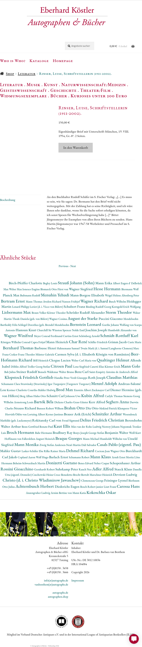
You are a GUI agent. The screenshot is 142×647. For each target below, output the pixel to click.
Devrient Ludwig (125, 474)
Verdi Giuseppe (79, 378)
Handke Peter (62, 378)
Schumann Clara (11, 384)
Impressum (77, 580)
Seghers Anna (118, 402)
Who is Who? (13, 60)
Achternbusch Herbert (35, 486)
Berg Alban (26, 396)
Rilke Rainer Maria (55, 451)
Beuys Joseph (81, 433)
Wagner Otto (118, 451)
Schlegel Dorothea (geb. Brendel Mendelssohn (44, 325)
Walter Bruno (67, 372)
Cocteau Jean (102, 451)
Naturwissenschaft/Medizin (93, 84)
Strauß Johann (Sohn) (76, 283)
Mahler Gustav (11, 451)
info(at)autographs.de (56, 580)
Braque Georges (69, 438)
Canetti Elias (97, 366)
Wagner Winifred (19, 335)
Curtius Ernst (71, 336)
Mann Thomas (34, 301)
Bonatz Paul (47, 426)
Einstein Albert (83, 390)
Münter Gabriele (45, 354)
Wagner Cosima (58, 319)
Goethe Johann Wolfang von (118, 325)
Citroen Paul (62, 366)
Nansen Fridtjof (71, 301)
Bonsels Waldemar (48, 372)
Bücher (58, 96)
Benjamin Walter (117, 432)
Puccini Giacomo (111, 318)
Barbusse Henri (45, 348)
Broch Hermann (21, 432)
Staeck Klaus (123, 469)
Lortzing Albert (36, 414)
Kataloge (39, 60)
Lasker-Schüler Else (33, 451)
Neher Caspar (102, 463)
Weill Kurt (135, 433)
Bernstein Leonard (86, 324)
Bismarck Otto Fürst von (54, 289)
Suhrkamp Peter (67, 469)
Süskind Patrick (108, 408)
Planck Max (11, 295)
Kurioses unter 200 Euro (99, 96)
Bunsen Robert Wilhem (50, 408)
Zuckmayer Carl (101, 390)
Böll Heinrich (41, 360)
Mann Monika (27, 444)
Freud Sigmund (71, 420)
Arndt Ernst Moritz (123, 457)
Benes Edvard (86, 463)
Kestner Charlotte (17, 390)
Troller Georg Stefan (39, 366)
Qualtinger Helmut (113, 360)
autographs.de (60, 592)
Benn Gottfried (30, 426)
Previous (63, 266)
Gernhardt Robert (44, 469)
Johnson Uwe (73, 396)
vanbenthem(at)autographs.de (51, 584)
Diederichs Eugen (67, 486)
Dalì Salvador (89, 445)
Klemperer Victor (127, 408)
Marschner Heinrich (101, 475)
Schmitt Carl (56, 396)
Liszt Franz (110, 487)
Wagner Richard (94, 301)
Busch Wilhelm (118, 301)
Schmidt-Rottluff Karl (119, 335)
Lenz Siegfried (81, 366)
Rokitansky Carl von (47, 420)
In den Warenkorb (75, 147)
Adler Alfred (103, 469)
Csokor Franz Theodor (22, 354)
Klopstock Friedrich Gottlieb (29, 377)
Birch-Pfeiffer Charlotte (26, 283)
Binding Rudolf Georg (99, 307)
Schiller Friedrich (98, 342)
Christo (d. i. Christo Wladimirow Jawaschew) (42, 480)
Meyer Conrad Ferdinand (48, 336)
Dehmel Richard (80, 450)
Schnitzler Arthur (107, 414)
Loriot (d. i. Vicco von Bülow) (47, 307)
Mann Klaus (101, 457)
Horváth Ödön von (16, 414)
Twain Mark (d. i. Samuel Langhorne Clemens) (106, 348)
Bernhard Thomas (18, 348)
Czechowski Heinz (43, 475)
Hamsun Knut (26, 330)
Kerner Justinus (55, 414)
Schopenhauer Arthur (125, 463)
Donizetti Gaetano (62, 463)
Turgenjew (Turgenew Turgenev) (72, 384)
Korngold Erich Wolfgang (126, 307)
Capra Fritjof (38, 342)
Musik (33, 84)
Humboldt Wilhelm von (114, 439)
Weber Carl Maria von (84, 360)
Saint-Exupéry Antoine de (104, 372)
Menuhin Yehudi (55, 295)
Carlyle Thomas (114, 396)
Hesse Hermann (107, 289)
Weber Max (15, 289)
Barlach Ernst (59, 457)
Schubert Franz (75, 306)
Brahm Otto (75, 408)
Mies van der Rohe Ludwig (86, 426)
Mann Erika (104, 283)
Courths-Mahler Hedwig (42, 390)
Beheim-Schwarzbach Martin (29, 463)
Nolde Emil (78, 330)
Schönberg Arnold (89, 336)
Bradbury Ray (63, 432)
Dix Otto (92, 408)
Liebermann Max (17, 312)
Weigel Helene (113, 295)
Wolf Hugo (42, 457)
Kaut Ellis (62, 426)
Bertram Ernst (13, 301)
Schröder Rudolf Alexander (86, 312)
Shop (10, 73)
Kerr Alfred (97, 402)
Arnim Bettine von (61, 493)
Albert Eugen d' (122, 283)
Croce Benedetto (63, 475)
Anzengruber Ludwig (38, 493)
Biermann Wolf (130, 289)
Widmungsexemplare (23, 96)
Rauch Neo (85, 469)
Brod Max (65, 389)
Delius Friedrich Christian (102, 420)
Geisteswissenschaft (23, 90)
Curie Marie (134, 342)
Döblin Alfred (19, 366)
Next (73, 266)
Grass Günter (81, 402)
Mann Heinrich (57, 342)
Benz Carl (82, 371)
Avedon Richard (52, 301)
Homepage (63, 60)
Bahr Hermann (44, 433)
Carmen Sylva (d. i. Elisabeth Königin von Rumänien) (93, 354)
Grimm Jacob (118, 342)
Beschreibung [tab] (7, 200)
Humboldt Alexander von (122, 330)
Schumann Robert (79, 457)
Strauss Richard (25, 408)
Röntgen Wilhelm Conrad (16, 342)
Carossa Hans (128, 486)
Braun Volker (39, 313)
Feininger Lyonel (116, 480)
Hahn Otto (40, 396)
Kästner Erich (113, 366)
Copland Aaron (27, 457)
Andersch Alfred (128, 372)
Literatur (26, 73)
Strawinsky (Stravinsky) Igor (37, 384)
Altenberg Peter (130, 295)
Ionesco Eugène (31, 289)
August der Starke (83, 318)
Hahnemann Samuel (68, 348)
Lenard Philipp (21, 307)
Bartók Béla (44, 402)
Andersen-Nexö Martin (68, 445)
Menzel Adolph (104, 383)
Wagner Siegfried (81, 289)
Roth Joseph (97, 377)
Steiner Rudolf (27, 371)
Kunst (51, 84)
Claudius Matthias (121, 377)
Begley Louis (50, 283)
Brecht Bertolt (81, 475)
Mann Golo (130, 366)
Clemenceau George (92, 480)
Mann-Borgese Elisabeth (87, 295)
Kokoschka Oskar (101, 492)
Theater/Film (95, 90)
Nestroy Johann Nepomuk (117, 426)
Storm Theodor (119, 312)
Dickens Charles (63, 402)
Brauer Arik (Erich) (78, 414)
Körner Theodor (56, 313)
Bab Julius (10, 372)
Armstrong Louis (24, 402)
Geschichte (63, 90)
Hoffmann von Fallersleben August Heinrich (30, 439)
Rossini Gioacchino (17, 469)
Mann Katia (79, 493)
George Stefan (97, 433)
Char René (78, 341)
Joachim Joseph (96, 330)
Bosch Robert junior (92, 487)
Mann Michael (91, 439)
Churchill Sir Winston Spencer (54, 330)
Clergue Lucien (60, 360)
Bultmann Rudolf (30, 295)
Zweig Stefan (47, 445)
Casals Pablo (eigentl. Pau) (119, 444)
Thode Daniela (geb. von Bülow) (30, 319)
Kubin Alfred (93, 395)
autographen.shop (58, 596)
